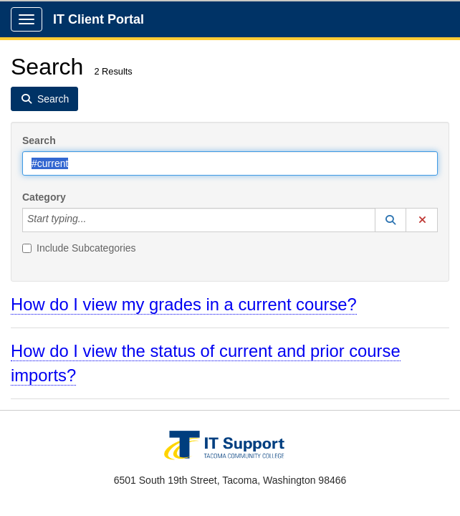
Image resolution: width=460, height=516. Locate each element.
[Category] (94, 220)
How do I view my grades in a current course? (184, 304)
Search (39, 140)
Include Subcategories (79, 248)
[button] (390, 220)
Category (44, 197)
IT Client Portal (98, 19)
